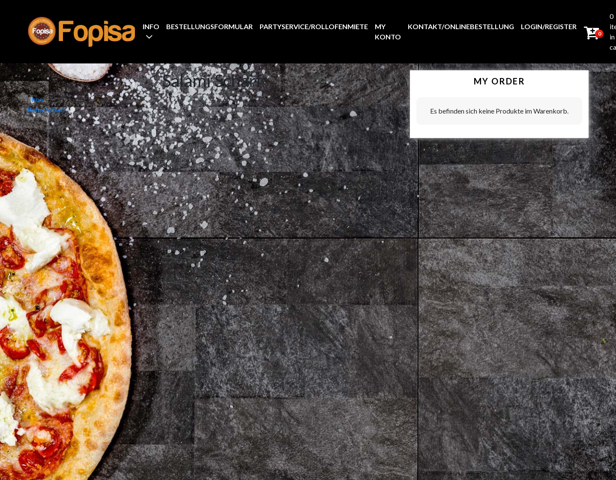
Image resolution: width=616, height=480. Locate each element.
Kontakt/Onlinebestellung (461, 26)
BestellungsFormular (209, 26)
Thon (35, 99)
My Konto (388, 31)
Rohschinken (46, 109)
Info (151, 26)
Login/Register (549, 26)
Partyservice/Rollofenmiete (314, 26)
